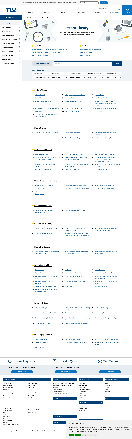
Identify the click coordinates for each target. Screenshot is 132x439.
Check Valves (6, 416)
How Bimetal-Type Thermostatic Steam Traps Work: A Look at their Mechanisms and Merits (107, 159)
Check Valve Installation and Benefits (76, 342)
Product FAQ (6, 389)
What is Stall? (69, 286)
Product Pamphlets (7, 385)
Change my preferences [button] (89, 435)
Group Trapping (100, 270)
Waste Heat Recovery (101, 308)
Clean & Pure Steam (41, 98)
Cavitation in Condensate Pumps (45, 286)
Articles (80, 397)
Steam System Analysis (58, 391)
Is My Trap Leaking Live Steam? (74, 111)
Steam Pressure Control (72, 133)
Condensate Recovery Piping (44, 233)
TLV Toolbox (81, 393)
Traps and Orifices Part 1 (43, 169)
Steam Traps (6, 395)
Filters (4, 412)
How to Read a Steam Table (73, 101)
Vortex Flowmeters (7, 408)
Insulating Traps (40, 189)
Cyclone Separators (8, 410)
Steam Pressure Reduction (73, 108)
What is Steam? (40, 95)
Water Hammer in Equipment (74, 276)
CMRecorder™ (82, 391)
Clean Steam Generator (33, 398)
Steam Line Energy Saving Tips (44, 318)
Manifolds (5, 422)
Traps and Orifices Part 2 (73, 169)
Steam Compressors (41, 342)
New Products (31, 385)
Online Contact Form (83, 406)
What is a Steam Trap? (42, 154)
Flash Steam (98, 111)
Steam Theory (82, 383)
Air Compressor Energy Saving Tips (106, 318)
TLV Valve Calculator (83, 395)
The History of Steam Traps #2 (104, 154)
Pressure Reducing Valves (9, 404)
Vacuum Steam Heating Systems (75, 138)
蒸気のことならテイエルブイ (11, 10)
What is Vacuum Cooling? (103, 138)
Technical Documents (33, 383)
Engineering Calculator (84, 389)
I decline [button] (77, 435)
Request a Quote (83, 408)
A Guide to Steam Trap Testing (104, 189)
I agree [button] (71, 435)
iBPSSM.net (56, 387)
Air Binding (68, 270)
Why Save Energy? (41, 308)
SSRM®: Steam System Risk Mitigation (62, 385)
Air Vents (5, 418)
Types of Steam (99, 95)
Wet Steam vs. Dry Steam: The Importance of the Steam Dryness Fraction (105, 103)
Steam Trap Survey (57, 389)
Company (107, 387)
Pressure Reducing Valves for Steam (106, 339)
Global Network (82, 410)
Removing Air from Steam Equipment (106, 108)
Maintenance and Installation (60, 393)
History (106, 389)
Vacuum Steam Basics (42, 138)
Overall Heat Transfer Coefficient (90, 50)
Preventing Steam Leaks (42, 323)
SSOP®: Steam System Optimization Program (63, 383)
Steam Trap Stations (8, 398)
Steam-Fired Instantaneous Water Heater (38, 404)
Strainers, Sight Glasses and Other (11, 424)
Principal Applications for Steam (75, 95)
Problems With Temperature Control (46, 133)
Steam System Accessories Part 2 (105, 186)
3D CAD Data (31, 387)
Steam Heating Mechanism (43, 101)
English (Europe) (103, 8)
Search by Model (7, 383)
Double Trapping (40, 273)
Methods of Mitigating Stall (103, 286)
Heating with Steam (86, 52)
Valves (4, 414)
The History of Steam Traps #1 (74, 154)
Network (107, 383)
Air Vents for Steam (41, 111)
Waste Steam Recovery (72, 313)
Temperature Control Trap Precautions (77, 189)
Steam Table (82, 387)
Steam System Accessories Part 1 (75, 186)
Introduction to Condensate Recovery (47, 228)
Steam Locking (85, 55)
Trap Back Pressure (101, 169)
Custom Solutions (32, 395)
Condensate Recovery (8, 400)
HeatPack (30, 400)
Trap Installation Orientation (44, 186)
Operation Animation (8, 387)
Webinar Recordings (83, 385)
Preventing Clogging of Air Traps (75, 210)
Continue (103, 2)
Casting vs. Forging (41, 339)
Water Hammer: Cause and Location (106, 273)
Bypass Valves (39, 347)
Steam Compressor (32, 406)
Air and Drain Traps (7, 420)
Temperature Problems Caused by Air (47, 108)
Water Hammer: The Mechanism (75, 273)
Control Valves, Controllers (9, 406)
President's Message (109, 385)
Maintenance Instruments (34, 412)
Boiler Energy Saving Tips (103, 313)
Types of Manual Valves (72, 339)
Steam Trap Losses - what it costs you (77, 323)
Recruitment (107, 391)
